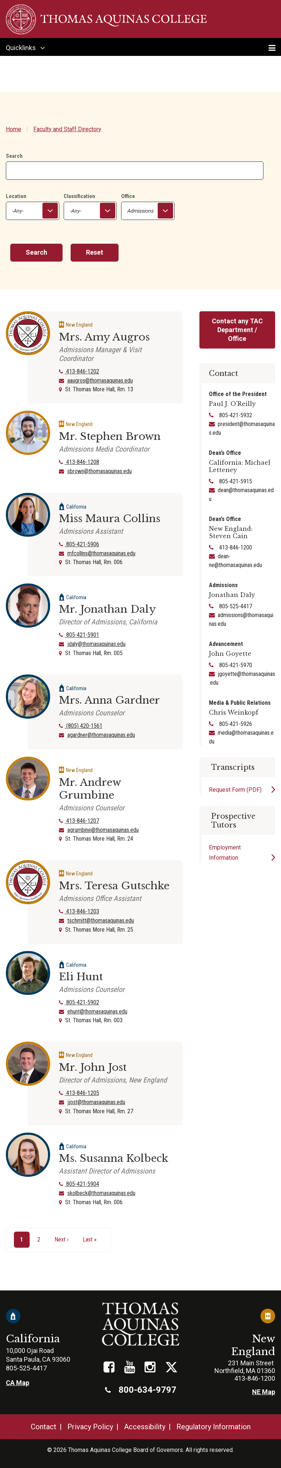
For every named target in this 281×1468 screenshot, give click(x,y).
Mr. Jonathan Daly (107, 609)
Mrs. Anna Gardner (109, 700)
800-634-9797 (140, 1390)
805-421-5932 (235, 415)
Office (128, 196)
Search (14, 156)
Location (16, 196)
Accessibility (144, 1426)
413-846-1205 (79, 1092)
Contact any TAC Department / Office (237, 329)
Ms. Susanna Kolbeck (113, 1158)
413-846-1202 (79, 371)
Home (13, 129)
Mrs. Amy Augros (104, 337)
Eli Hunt (81, 976)
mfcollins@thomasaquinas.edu (101, 553)
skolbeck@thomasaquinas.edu (101, 1193)
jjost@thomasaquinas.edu (96, 1102)
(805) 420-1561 (80, 725)
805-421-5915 (235, 481)
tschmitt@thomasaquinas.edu (100, 920)
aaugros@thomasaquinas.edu (100, 380)
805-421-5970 (235, 665)
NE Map (263, 1392)
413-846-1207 (79, 820)
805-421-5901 (79, 634)
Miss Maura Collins (109, 518)
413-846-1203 (79, 911)
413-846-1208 (79, 462)
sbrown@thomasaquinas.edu (99, 471)
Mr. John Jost (93, 1067)
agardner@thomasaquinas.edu (101, 734)
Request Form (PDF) (235, 789)
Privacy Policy (90, 1426)
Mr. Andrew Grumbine (90, 789)
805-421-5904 (79, 1183)
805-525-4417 (235, 606)
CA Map (17, 1383)
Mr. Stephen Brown (110, 436)
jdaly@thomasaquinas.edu (96, 643)
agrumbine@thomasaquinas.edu (103, 829)
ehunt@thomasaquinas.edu (97, 1011)
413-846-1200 (235, 547)
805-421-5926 (235, 723)
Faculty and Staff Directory (67, 129)
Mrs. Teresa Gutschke (114, 885)
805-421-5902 (79, 1002)
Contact (43, 1426)
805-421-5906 (79, 544)
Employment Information (225, 852)
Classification (79, 196)
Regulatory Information (213, 1426)
